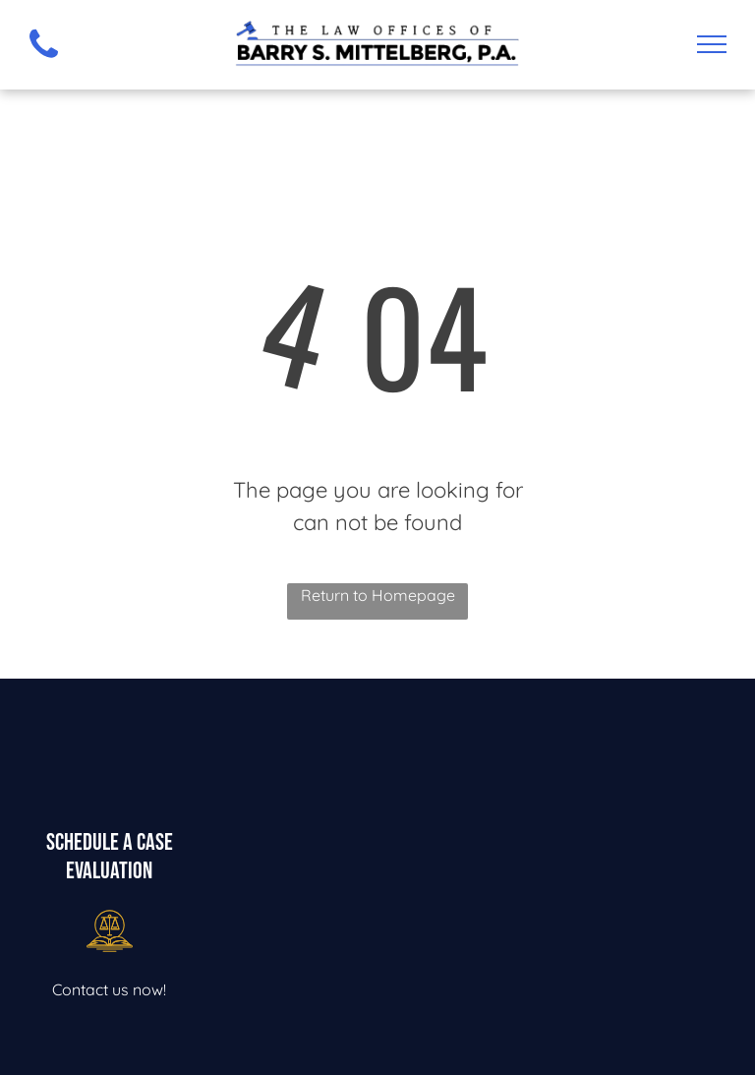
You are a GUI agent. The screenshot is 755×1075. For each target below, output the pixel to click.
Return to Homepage (378, 595)
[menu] (711, 44)
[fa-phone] (43, 62)
